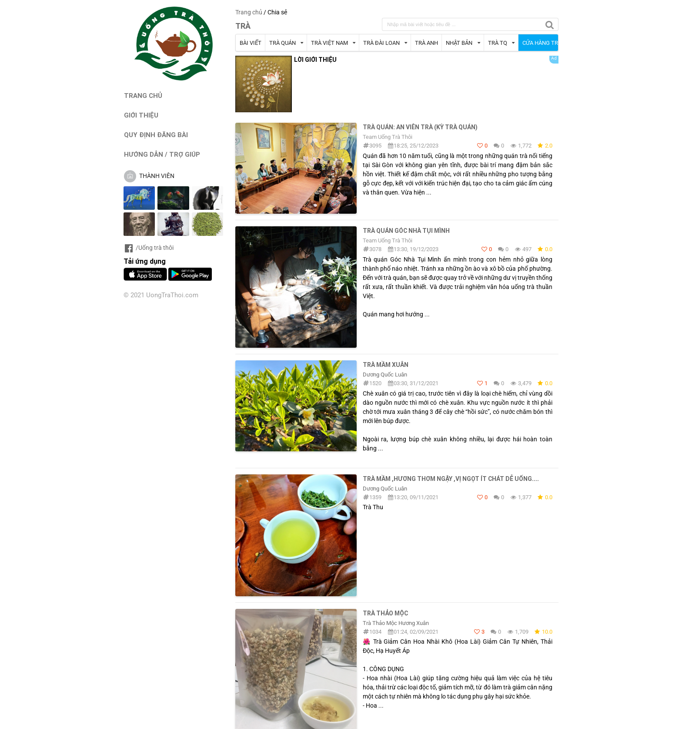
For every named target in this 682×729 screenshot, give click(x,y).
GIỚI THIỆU (141, 115)
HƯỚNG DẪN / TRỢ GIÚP (162, 154)
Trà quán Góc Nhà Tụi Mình (406, 231)
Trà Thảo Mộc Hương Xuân (396, 623)
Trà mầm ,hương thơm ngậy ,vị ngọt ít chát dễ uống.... (451, 479)
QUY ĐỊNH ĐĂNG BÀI (156, 135)
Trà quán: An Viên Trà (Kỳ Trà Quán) (420, 127)
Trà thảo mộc (385, 613)
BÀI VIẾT (250, 43)
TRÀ (243, 26)
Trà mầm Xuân (385, 365)
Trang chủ (248, 12)
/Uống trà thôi (149, 247)
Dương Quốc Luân (385, 374)
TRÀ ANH (426, 43)
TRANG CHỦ (143, 95)
